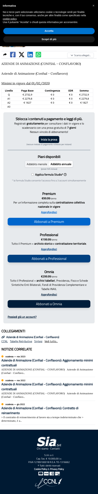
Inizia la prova (49, 139)
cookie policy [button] (10, 18)
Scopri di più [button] (49, 39)
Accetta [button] (49, 30)
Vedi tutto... (51, 341)
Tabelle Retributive (21, 341)
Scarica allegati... (80, 55)
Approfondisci (49, 212)
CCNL (4, 341)
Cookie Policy (40, 469)
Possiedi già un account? (22, 317)
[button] (93, 5)
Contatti (55, 448)
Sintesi (38, 341)
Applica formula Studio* (50, 174)
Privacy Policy (57, 469)
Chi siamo (42, 448)
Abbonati (49, 221)
